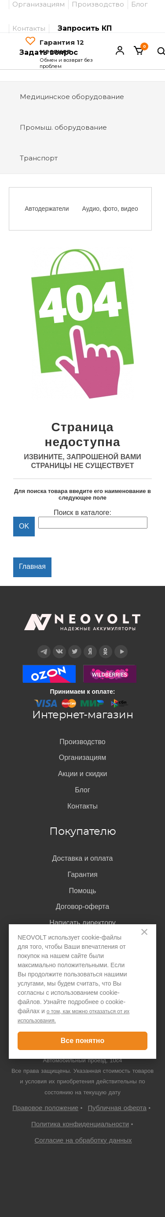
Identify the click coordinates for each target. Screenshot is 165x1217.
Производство (82, 741)
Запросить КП (85, 28)
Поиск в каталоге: (82, 512)
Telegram (43, 645)
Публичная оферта (117, 1107)
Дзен (89, 645)
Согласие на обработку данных (83, 1140)
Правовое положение (45, 1107)
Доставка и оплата (82, 858)
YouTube (121, 645)
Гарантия (82, 874)
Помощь (82, 890)
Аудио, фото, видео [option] (110, 208)
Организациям (82, 757)
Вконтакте (59, 645)
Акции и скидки (82, 773)
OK (105, 645)
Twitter (74, 645)
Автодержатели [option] (47, 208)
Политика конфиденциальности (80, 1124)
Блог (82, 790)
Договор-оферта (82, 906)
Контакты (28, 28)
